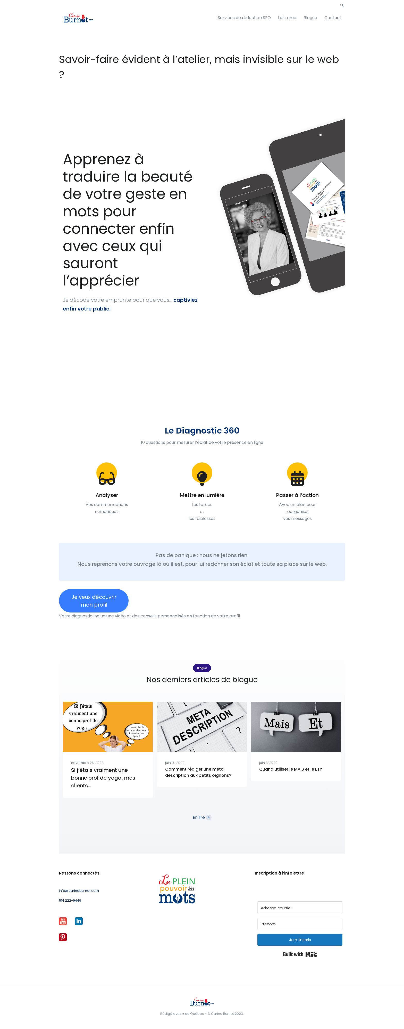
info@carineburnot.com (79, 890)
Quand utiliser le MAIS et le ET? (290, 769)
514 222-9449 (70, 900)
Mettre (189, 495)
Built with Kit (300, 954)
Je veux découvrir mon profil (93, 600)
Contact (332, 18)
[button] (342, 5)
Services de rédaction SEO (244, 18)
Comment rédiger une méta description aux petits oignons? (198, 772)
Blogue (310, 18)
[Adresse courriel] (299, 908)
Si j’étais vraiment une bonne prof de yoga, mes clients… (103, 777)
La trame (287, 18)
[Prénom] (299, 924)
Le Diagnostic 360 (202, 430)
